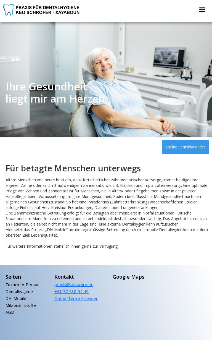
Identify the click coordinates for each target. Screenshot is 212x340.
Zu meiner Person (22, 285)
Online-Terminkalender (185, 147)
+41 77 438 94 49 (71, 291)
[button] (202, 10)
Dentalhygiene (19, 291)
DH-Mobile (16, 298)
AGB (10, 312)
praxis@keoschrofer (73, 284)
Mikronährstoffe (21, 305)
